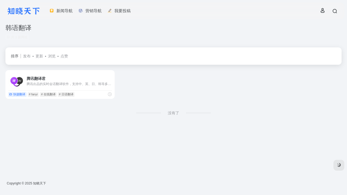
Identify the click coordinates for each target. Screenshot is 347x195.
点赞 (64, 56)
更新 (39, 56)
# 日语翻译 (66, 94)
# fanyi (33, 94)
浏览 (52, 56)
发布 (27, 56)
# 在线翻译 (48, 94)
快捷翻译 (17, 94)
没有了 (173, 113)
